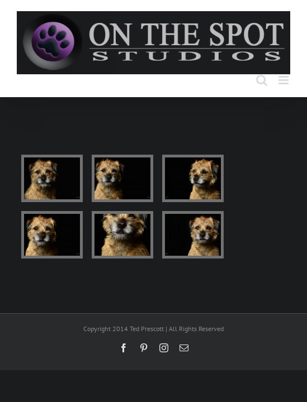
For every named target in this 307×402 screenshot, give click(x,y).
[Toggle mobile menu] (284, 80)
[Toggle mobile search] (261, 80)
